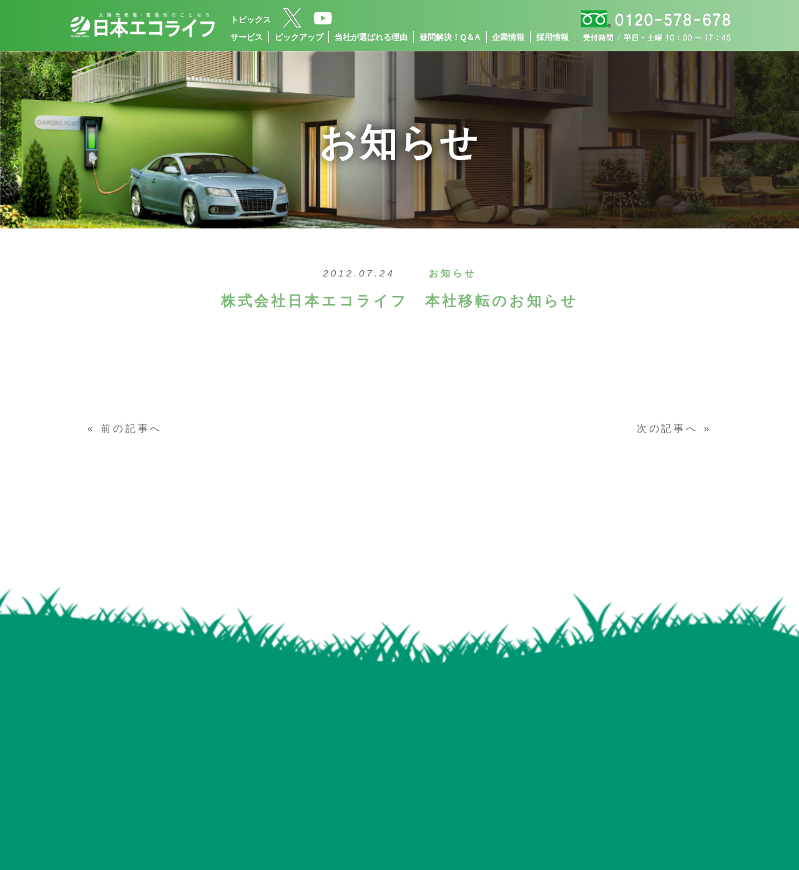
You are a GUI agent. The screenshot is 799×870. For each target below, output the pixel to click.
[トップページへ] (142, 25)
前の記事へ (131, 428)
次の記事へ (668, 428)
